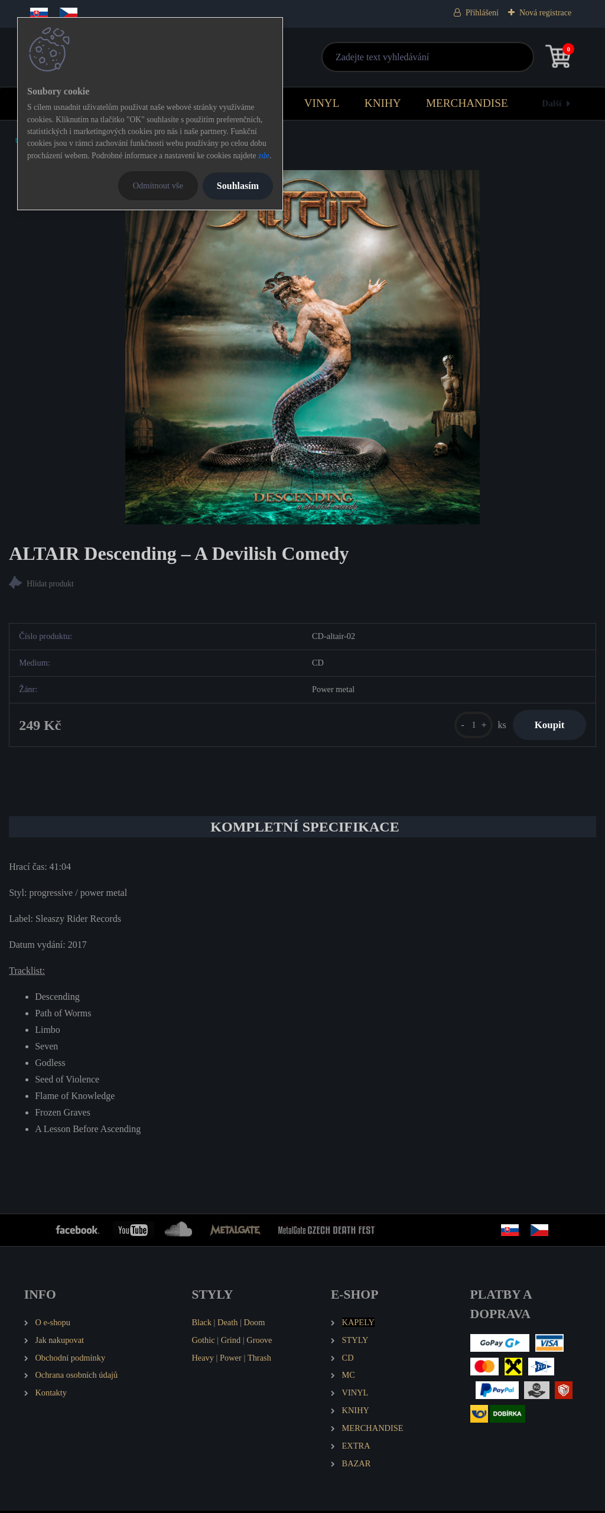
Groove (259, 1341)
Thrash (259, 1359)
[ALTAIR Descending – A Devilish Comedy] (302, 347)
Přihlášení (482, 12)
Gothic (202, 1341)
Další (551, 103)
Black (201, 1324)
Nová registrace (545, 12)
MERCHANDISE (467, 103)
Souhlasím (238, 186)
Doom (254, 1324)
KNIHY (383, 103)
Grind (231, 1341)
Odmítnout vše (158, 185)
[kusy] (468, 726)
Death (227, 1324)
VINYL (322, 103)
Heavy (202, 1359)
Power (231, 1359)
